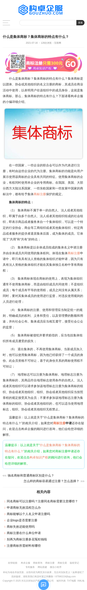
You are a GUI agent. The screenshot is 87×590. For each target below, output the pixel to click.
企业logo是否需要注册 (22, 520)
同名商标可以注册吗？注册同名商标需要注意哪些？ (42, 501)
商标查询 (37, 563)
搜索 (80, 22)
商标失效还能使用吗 (21, 526)
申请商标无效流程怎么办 (24, 507)
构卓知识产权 (39, 457)
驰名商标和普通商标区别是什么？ (31, 475)
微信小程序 (55, 567)
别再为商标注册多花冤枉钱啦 (27, 539)
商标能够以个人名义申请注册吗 (28, 514)
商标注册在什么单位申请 (24, 533)
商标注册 (40, 194)
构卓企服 (25, 563)
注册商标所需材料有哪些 (24, 545)
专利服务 (30, 567)
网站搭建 (42, 567)
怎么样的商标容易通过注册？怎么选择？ (51, 481)
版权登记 (74, 563)
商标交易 (62, 563)
